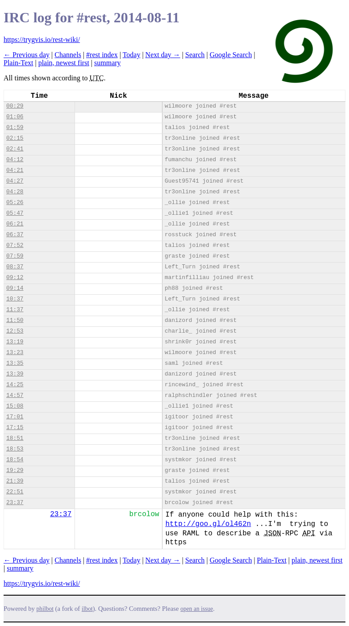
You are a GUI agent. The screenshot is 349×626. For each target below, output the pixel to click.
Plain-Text (18, 63)
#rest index (102, 54)
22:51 (14, 491)
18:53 (14, 449)
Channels (67, 54)
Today (132, 54)
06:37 (14, 234)
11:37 (14, 309)
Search (195, 54)
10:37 (14, 299)
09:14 (14, 288)
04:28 (14, 191)
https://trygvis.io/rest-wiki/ (42, 39)
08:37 (14, 266)
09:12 (14, 277)
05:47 (14, 213)
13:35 (14, 363)
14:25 (14, 384)
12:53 (14, 331)
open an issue (196, 608)
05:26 (14, 202)
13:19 (14, 341)
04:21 (14, 170)
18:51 (14, 438)
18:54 (14, 459)
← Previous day (27, 54)
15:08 (14, 406)
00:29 (14, 106)
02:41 (14, 149)
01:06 (14, 116)
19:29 (14, 470)
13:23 (14, 352)
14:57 (14, 395)
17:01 (14, 416)
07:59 (14, 256)
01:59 (14, 127)
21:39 (14, 481)
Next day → (162, 54)
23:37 (14, 502)
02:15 (14, 138)
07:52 (14, 245)
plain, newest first (63, 63)
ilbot (87, 608)
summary (107, 63)
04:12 (14, 159)
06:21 (14, 224)
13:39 (14, 374)
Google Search (231, 54)
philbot (45, 608)
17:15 (14, 427)
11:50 (14, 320)
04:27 (14, 181)
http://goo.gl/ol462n (208, 524)
